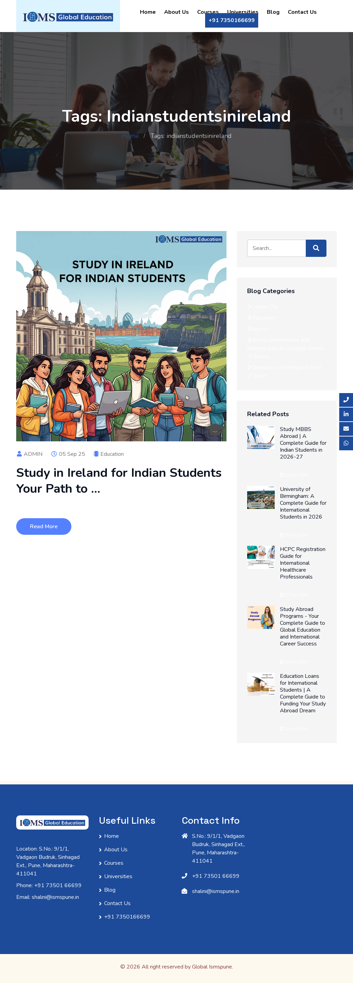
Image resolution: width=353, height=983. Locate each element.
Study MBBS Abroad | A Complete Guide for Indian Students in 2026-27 (303, 443)
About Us (176, 12)
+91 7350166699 (232, 20)
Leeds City (262, 307)
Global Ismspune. (212, 967)
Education (112, 454)
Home (148, 12)
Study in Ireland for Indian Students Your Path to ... (119, 480)
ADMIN (29, 454)
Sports (257, 329)
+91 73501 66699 (216, 876)
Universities (243, 12)
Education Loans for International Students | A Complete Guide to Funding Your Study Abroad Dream (303, 693)
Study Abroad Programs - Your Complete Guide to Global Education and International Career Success (302, 626)
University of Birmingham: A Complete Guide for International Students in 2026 (303, 503)
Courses (208, 12)
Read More (44, 526)
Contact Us (302, 12)
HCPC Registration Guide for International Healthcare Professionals (302, 563)
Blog (273, 12)
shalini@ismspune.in (215, 891)
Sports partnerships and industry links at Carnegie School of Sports (285, 348)
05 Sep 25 (68, 454)
